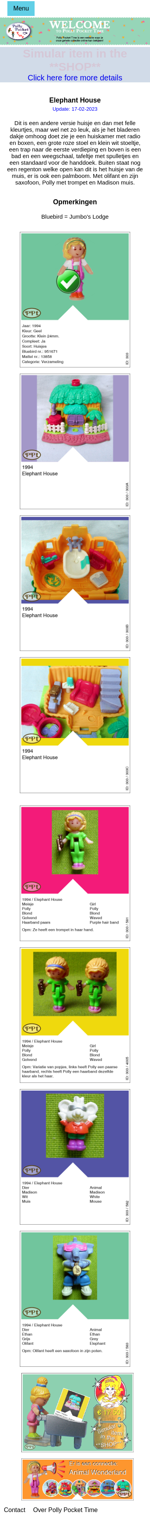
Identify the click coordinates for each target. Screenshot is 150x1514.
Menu (21, 8)
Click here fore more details (75, 77)
